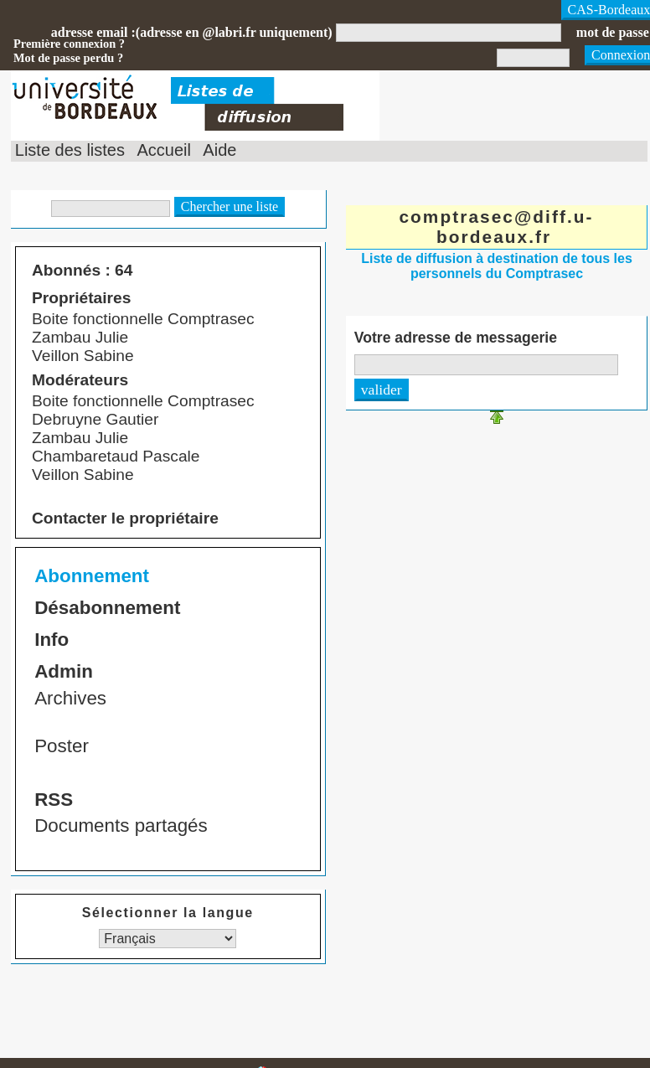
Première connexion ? (69, 43)
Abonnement (91, 575)
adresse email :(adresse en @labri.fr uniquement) (192, 32)
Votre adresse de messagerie (455, 337)
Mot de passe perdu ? (68, 57)
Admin (63, 671)
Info (51, 639)
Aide (219, 150)
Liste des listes (70, 150)
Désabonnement (107, 607)
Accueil (163, 150)
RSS (53, 799)
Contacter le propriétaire (125, 518)
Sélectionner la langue (168, 912)
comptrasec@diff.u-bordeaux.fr (496, 226)
